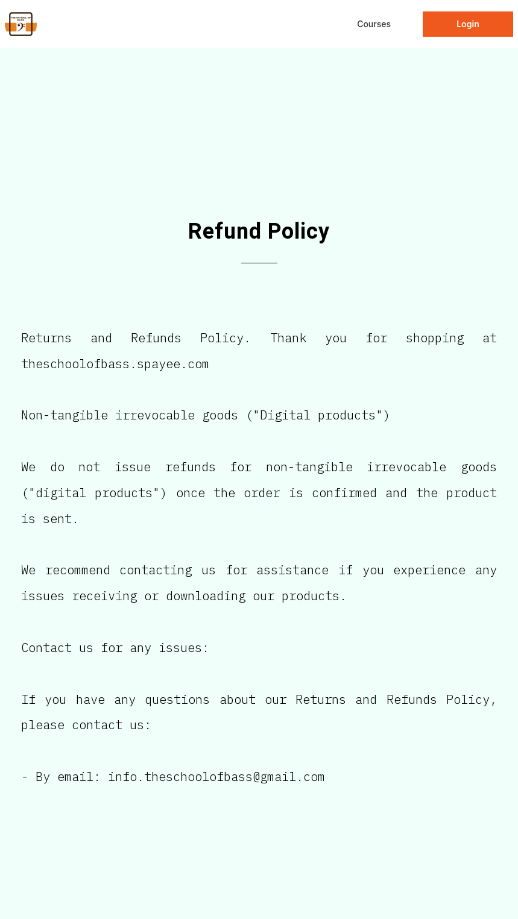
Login (467, 24)
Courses (374, 24)
